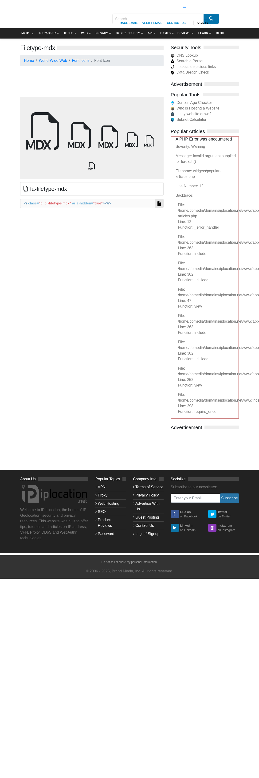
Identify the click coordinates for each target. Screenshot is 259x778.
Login (140, 534)
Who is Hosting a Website (198, 108)
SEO (102, 512)
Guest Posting (147, 517)
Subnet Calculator (191, 119)
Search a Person (187, 61)
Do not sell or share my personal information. (130, 562)
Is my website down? (194, 114)
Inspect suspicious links (193, 67)
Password (106, 534)
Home (29, 61)
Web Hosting (108, 503)
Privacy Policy (147, 495)
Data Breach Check (190, 72)
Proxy (102, 495)
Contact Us (144, 526)
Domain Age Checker (194, 103)
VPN (102, 487)
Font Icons (81, 61)
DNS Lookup (184, 55)
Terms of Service (149, 487)
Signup (153, 534)
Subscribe (229, 498)
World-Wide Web (53, 61)
